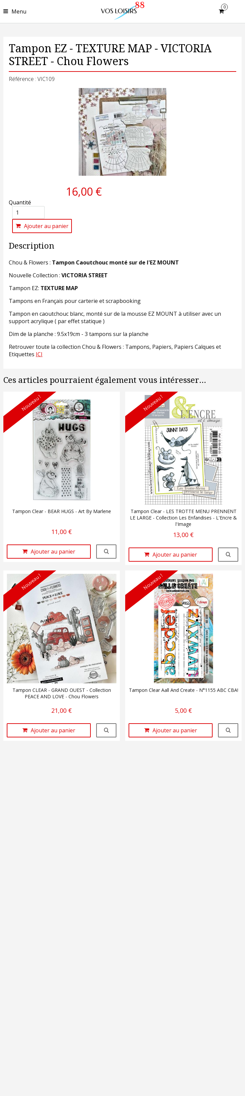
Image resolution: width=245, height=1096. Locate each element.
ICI (39, 354)
